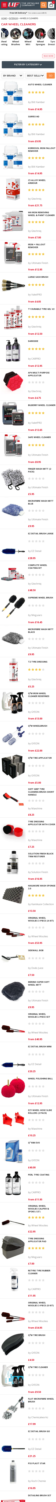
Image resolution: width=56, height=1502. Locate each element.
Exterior (13, 18)
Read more (48, 56)
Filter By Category (28, 64)
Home (4, 18)
